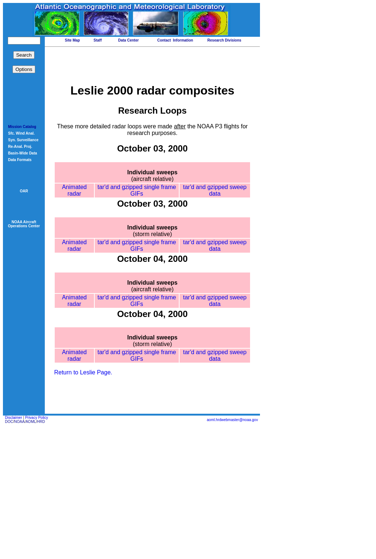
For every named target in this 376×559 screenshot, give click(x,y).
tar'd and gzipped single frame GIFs (137, 218)
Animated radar (74, 221)
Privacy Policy (36, 550)
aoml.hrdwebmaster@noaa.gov (232, 552)
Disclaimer (13, 550)
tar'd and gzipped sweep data (215, 218)
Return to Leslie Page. (83, 505)
